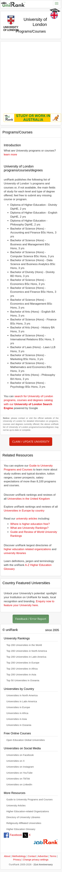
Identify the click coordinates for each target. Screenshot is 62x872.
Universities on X (15, 761)
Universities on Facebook (20, 755)
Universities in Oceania (18, 725)
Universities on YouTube (19, 772)
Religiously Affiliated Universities (23, 823)
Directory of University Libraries (23, 817)
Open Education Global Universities (25, 740)
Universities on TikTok (18, 778)
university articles (26, 518)
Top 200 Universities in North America (26, 651)
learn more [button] (10, 154)
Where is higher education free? (30, 524)
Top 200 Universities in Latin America (26, 657)
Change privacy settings (35, 859)
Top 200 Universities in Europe (22, 662)
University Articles (16, 805)
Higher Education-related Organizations (27, 811)
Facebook (13, 834)
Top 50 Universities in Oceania (22, 680)
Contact (32, 856)
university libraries (15, 553)
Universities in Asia (16, 719)
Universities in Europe (18, 707)
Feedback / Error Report (30, 619)
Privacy (17, 859)
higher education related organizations (27, 549)
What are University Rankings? (29, 527)
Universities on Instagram (20, 766)
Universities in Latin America (21, 701)
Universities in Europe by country (24, 510)
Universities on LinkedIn (19, 784)
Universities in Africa (17, 713)
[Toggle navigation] (56, 3)
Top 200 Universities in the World (24, 645)
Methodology (19, 856)
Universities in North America (22, 695)
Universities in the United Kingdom (28, 498)
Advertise (43, 856)
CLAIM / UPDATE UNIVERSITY (30, 441)
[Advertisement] (30, 75)
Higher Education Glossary (20, 829)
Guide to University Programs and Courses (29, 799)
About (7, 856)
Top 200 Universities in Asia (21, 674)
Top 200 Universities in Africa (22, 668)
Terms (53, 856)
